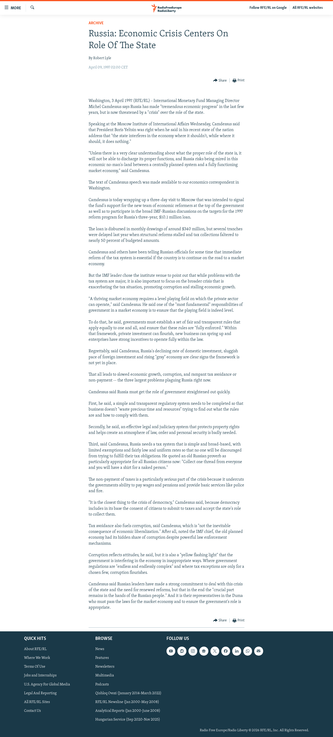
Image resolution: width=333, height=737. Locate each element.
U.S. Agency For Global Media (47, 684)
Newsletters (104, 667)
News (99, 649)
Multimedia (104, 675)
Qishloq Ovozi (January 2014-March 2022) (128, 693)
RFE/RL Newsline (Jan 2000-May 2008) (127, 702)
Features (102, 658)
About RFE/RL (35, 649)
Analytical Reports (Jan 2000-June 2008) (127, 711)
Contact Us (32, 711)
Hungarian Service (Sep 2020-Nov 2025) (127, 720)
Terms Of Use (34, 667)
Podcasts (102, 684)
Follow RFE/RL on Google (268, 8)
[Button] (220, 80)
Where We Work (37, 658)
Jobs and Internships (40, 675)
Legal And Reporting (40, 693)
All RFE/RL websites (308, 8)
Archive (96, 23)
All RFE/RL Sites (37, 702)
